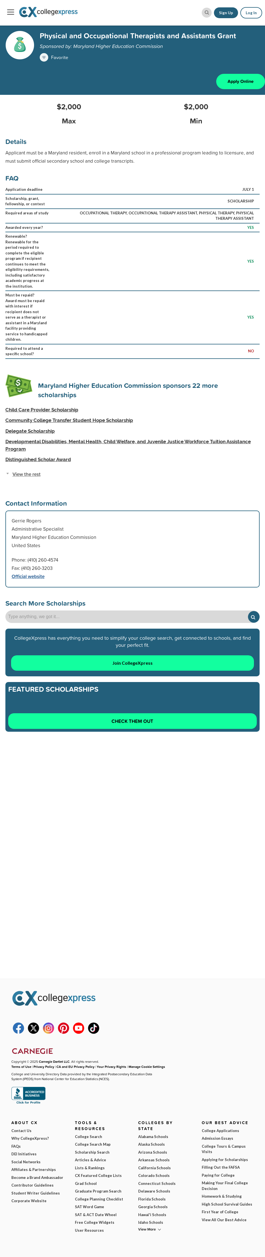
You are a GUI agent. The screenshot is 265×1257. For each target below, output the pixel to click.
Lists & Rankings (90, 1168)
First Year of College (220, 1212)
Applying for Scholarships (225, 1159)
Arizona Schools (152, 1152)
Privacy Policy (43, 1066)
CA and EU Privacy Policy (75, 1066)
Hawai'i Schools (152, 1214)
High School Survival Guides (227, 1204)
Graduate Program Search (98, 1191)
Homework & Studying (222, 1196)
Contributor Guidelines (32, 1185)
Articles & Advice (90, 1160)
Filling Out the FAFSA (221, 1167)
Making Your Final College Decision (225, 1186)
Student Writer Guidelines (35, 1193)
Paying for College (218, 1175)
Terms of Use (21, 1066)
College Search (88, 1136)
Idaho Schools (150, 1222)
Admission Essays (217, 1138)
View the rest (26, 474)
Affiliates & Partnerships (33, 1169)
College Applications (220, 1130)
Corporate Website (29, 1201)
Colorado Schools (154, 1175)
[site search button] (207, 13)
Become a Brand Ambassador (37, 1177)
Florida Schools (152, 1199)
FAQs (16, 1146)
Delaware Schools (154, 1191)
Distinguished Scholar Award (38, 460)
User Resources (89, 1230)
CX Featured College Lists (98, 1175)
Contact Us (21, 1130)
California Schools (154, 1168)
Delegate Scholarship (30, 431)
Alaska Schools (151, 1144)
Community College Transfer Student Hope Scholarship (69, 420)
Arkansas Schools (154, 1160)
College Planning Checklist (99, 1199)
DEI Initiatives (24, 1154)
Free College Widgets (94, 1222)
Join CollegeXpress (132, 663)
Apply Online (241, 81)
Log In (251, 13)
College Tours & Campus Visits (224, 1149)
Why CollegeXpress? (30, 1138)
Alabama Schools (153, 1136)
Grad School (86, 1183)
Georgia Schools (153, 1206)
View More (147, 1229)
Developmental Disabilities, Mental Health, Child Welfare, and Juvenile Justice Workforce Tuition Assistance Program (128, 445)
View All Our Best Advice (224, 1220)
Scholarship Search (92, 1152)
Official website (28, 576)
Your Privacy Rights (111, 1066)
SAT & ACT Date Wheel (96, 1214)
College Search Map (93, 1144)
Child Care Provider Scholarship (41, 410)
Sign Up (226, 13)
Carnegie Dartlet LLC (54, 1061)
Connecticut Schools (157, 1183)
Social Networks (26, 1162)
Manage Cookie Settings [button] (147, 1066)
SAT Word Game (89, 1206)
